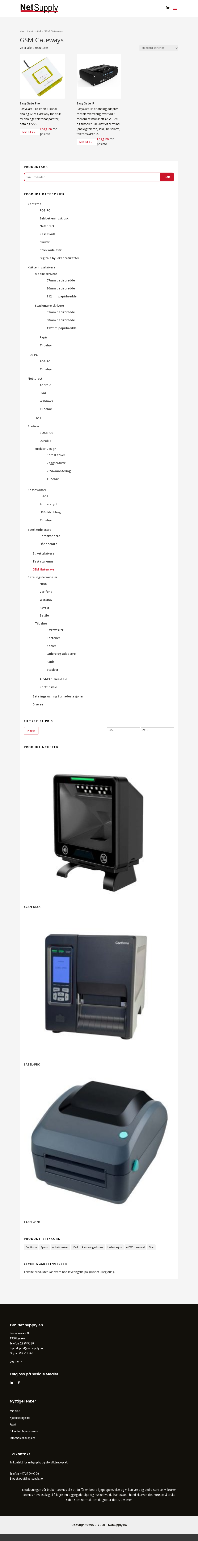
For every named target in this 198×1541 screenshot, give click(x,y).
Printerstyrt (48, 504)
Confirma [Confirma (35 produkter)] (31, 1247)
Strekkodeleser (51, 250)
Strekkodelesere (39, 530)
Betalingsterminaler (42, 577)
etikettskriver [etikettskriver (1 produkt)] (60, 1247)
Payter (44, 608)
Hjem (23, 31)
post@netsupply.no (31, 1478)
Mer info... (28, 131)
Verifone (46, 592)
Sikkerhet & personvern (24, 1431)
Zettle (44, 615)
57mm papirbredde (61, 280)
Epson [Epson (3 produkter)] (44, 1247)
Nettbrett (47, 226)
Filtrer (31, 731)
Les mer (126, 1500)
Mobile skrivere (46, 274)
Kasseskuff (47, 234)
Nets (43, 584)
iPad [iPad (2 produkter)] (75, 1247)
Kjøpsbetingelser (20, 1418)
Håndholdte (48, 544)
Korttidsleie (48, 687)
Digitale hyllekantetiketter (59, 258)
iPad (43, 393)
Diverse (38, 704)
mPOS (37, 418)
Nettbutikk (35, 31)
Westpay (46, 600)
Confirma (34, 204)
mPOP (44, 496)
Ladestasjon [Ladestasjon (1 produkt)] (115, 1247)
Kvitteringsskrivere (41, 267)
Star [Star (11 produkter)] (151, 1247)
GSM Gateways (43, 569)
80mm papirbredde (61, 288)
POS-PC (45, 210)
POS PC (33, 355)
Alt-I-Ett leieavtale (53, 679)
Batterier (53, 638)
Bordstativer (56, 455)
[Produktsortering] (158, 48)
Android (45, 385)
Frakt (13, 1424)
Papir (43, 337)
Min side (15, 1411)
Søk (167, 177)
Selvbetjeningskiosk (54, 218)
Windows (46, 401)
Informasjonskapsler (22, 1438)
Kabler (51, 646)
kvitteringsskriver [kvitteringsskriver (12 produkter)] (92, 1247)
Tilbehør (46, 345)
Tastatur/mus (43, 561)
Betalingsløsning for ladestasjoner (58, 696)
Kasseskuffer (37, 490)
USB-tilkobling (50, 512)
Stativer (33, 426)
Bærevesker (55, 630)
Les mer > (16, 1361)
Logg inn (46, 129)
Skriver (45, 242)
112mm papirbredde (61, 296)
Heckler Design (45, 449)
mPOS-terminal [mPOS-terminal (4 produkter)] (135, 1247)
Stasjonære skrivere (49, 306)
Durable (45, 441)
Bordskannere (50, 536)
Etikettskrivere (43, 553)
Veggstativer (56, 463)
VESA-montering (59, 471)
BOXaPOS (46, 433)
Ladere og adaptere (61, 654)
